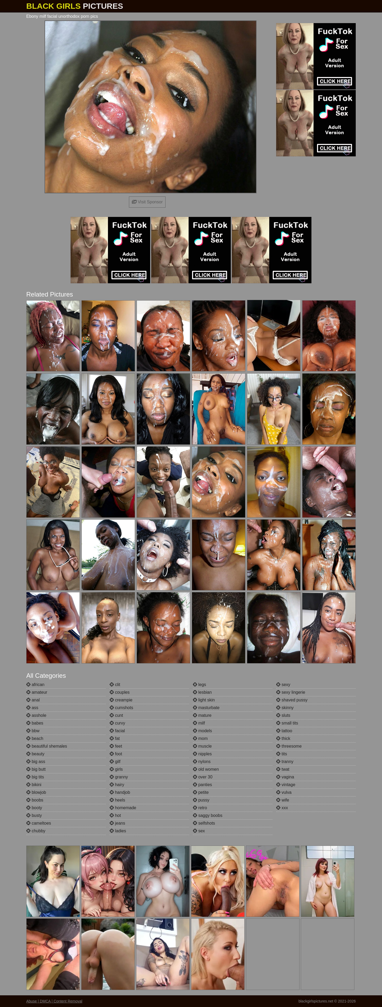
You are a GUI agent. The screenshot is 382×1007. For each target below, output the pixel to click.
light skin (204, 700)
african (35, 684)
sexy (283, 684)
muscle (202, 746)
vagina (285, 777)
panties (202, 784)
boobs (34, 800)
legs (199, 684)
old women (206, 769)
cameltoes (38, 823)
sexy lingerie (290, 692)
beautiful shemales (46, 746)
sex (199, 831)
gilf (115, 761)
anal (33, 700)
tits (281, 754)
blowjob (36, 792)
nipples (202, 754)
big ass (35, 761)
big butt (36, 769)
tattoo (284, 731)
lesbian (202, 692)
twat (282, 769)
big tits (35, 777)
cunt (116, 715)
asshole (36, 715)
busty (34, 815)
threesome (289, 746)
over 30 (202, 777)
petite (201, 792)
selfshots (204, 823)
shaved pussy (291, 700)
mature (202, 715)
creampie (121, 700)
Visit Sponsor (147, 202)
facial (117, 731)
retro (200, 807)
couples (120, 692)
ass (32, 707)
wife (282, 800)
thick (283, 738)
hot (115, 815)
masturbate (206, 707)
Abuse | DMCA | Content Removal (54, 1001)
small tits (287, 723)
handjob (120, 792)
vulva (284, 792)
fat (115, 738)
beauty (35, 754)
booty (34, 807)
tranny (284, 761)
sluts (283, 715)
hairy (117, 784)
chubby (35, 831)
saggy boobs (207, 815)
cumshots (121, 707)
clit (115, 684)
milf (199, 723)
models (202, 731)
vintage (285, 784)
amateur (36, 692)
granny (119, 777)
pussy (201, 800)
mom (200, 738)
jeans (117, 823)
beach (34, 738)
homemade (123, 807)
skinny (285, 707)
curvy (117, 723)
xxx (282, 807)
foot (116, 754)
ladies (118, 831)
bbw (33, 731)
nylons (202, 761)
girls (116, 769)
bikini (33, 784)
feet (116, 746)
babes (34, 723)
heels (117, 800)
